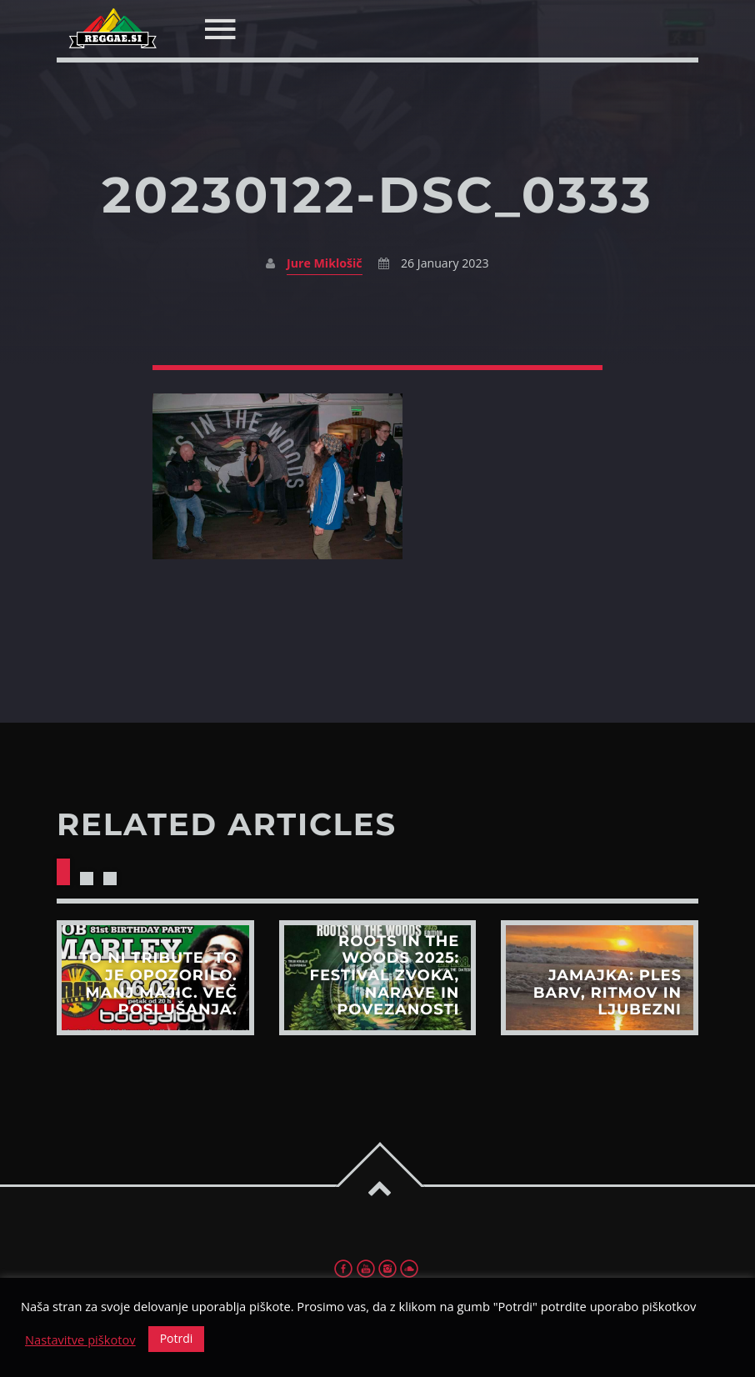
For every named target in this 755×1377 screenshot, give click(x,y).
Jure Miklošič (324, 263)
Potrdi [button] (176, 1338)
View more (155, 977)
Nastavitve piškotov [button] (80, 1339)
